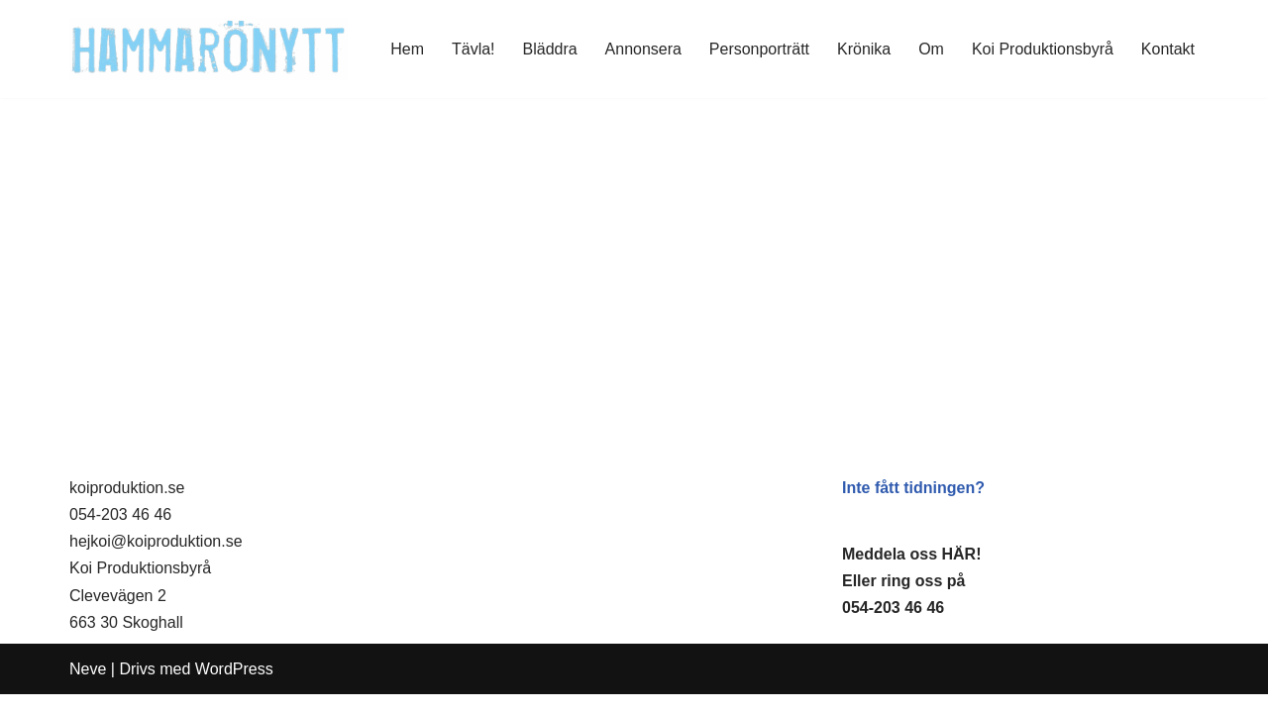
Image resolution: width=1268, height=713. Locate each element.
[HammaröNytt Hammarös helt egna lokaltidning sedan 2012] (208, 49)
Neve (87, 687)
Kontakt (1168, 49)
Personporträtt (758, 49)
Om (931, 49)
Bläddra (549, 49)
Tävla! (472, 49)
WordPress (234, 687)
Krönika (864, 49)
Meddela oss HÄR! (911, 572)
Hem (406, 49)
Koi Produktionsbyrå (1042, 49)
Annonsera (642, 49)
